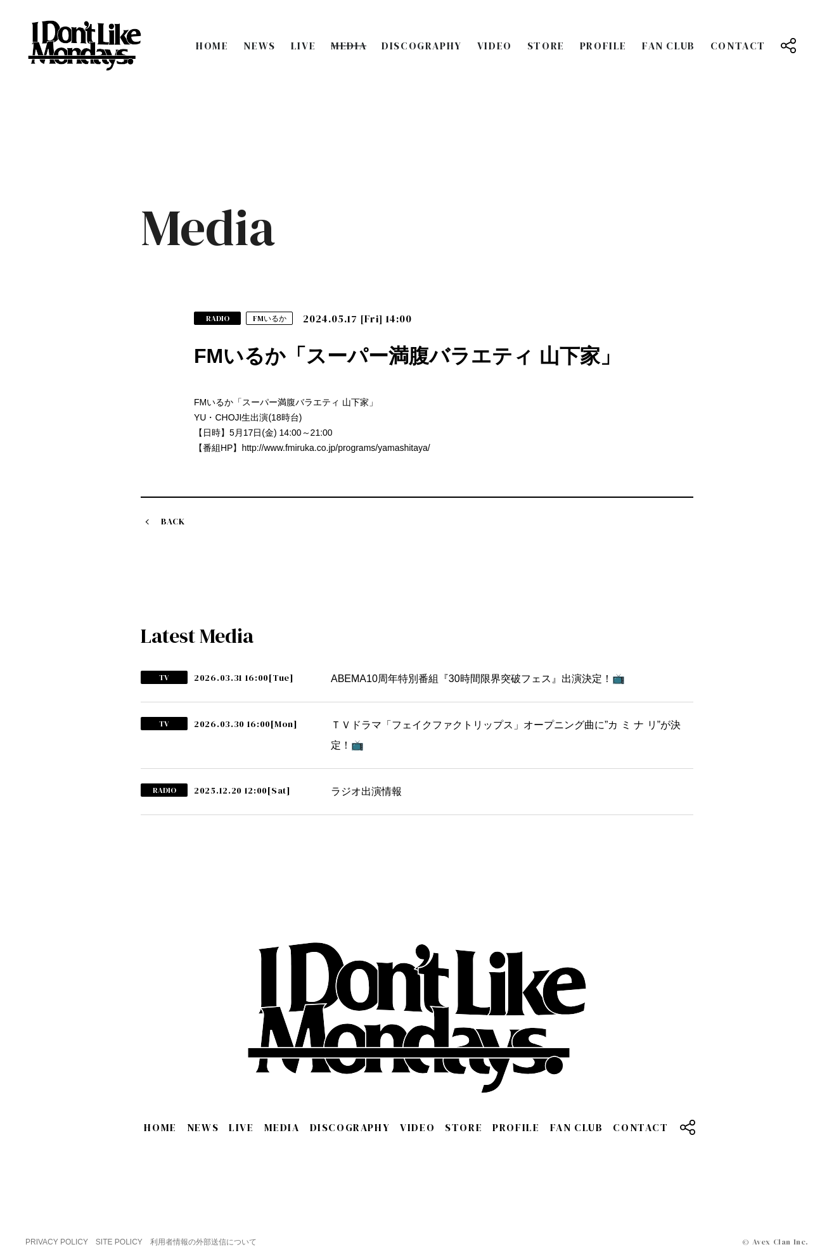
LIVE (303, 46)
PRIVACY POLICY (56, 1242)
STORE (546, 46)
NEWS (259, 46)
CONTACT (738, 46)
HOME (212, 46)
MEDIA (348, 46)
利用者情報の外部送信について (203, 1242)
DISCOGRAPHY (422, 46)
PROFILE (603, 46)
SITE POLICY (119, 1242)
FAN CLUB (668, 46)
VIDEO (494, 46)
